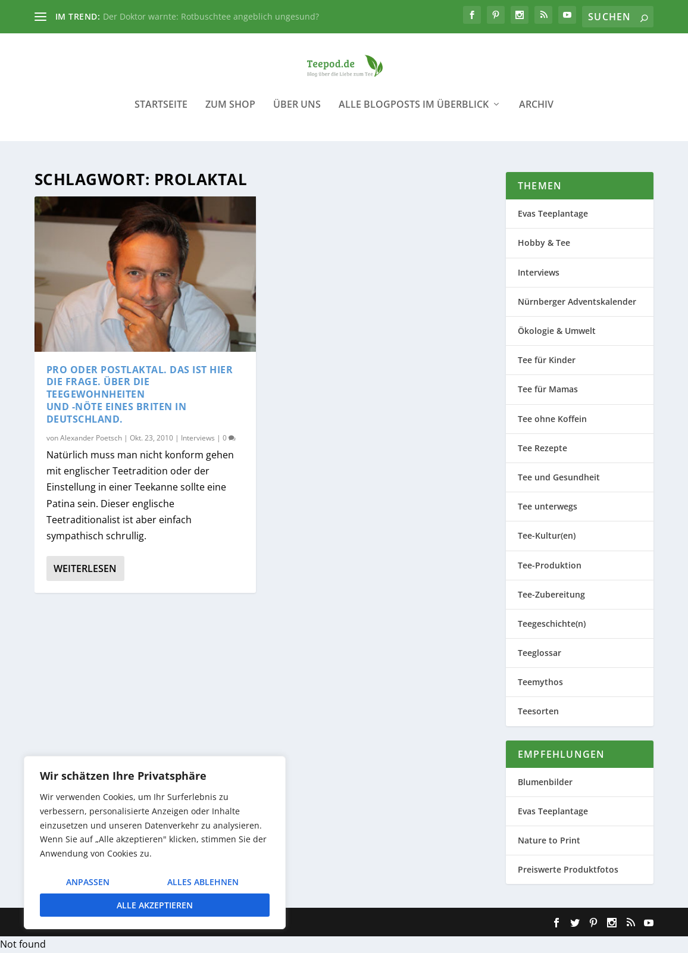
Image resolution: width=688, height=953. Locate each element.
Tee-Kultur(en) (547, 536)
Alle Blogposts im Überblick (414, 112)
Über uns (297, 112)
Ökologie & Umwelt (557, 331)
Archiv (536, 112)
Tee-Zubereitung (551, 594)
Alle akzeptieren (155, 905)
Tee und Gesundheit (559, 477)
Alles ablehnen (203, 882)
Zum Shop (230, 112)
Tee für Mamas (548, 389)
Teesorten (538, 711)
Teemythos (540, 682)
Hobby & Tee (544, 243)
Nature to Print (549, 840)
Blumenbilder (545, 782)
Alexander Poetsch (91, 438)
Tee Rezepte (542, 448)
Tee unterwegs (547, 507)
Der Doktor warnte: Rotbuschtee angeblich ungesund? (211, 16)
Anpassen (88, 882)
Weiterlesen (85, 569)
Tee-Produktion (549, 565)
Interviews (198, 438)
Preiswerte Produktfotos (568, 870)
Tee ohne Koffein (552, 418)
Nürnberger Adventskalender (577, 302)
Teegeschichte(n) (552, 624)
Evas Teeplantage (553, 214)
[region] (155, 842)
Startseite (161, 112)
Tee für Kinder (547, 360)
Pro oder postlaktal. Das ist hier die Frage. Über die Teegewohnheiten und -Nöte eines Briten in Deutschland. (139, 394)
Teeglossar (539, 653)
